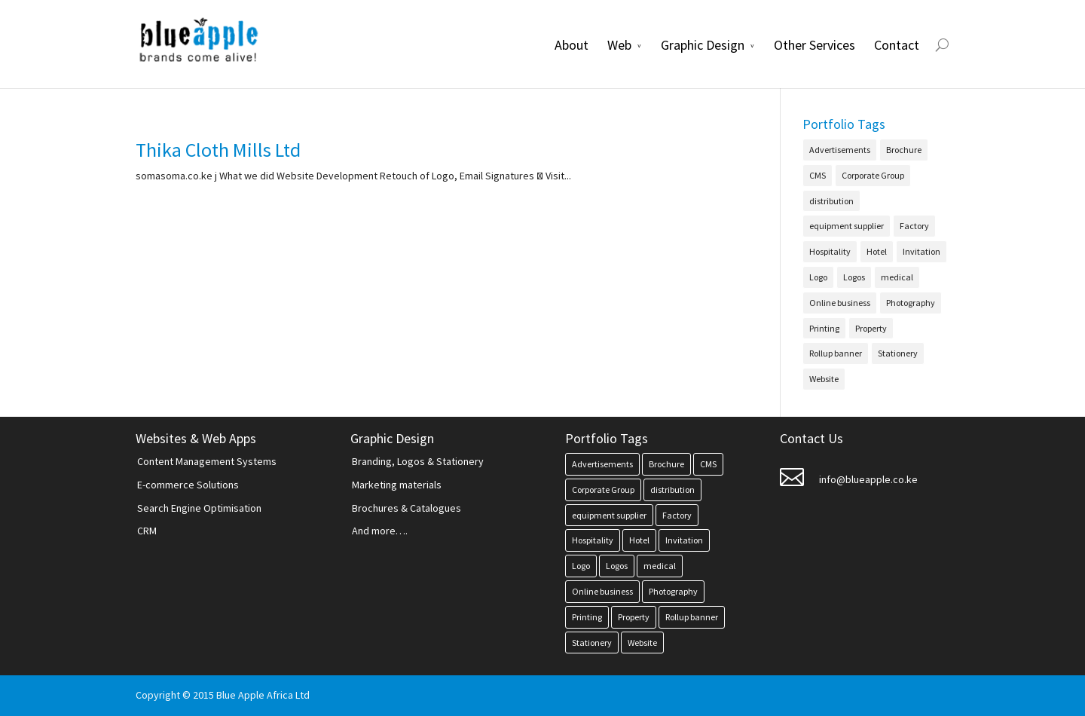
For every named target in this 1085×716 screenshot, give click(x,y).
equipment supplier (846, 225)
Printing (824, 328)
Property (871, 328)
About (571, 45)
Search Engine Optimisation (199, 508)
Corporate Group (873, 175)
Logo (818, 277)
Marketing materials (397, 484)
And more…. (380, 530)
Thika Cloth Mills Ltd (218, 149)
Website (824, 378)
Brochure (903, 149)
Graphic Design (702, 45)
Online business (839, 302)
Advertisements (839, 149)
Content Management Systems (207, 461)
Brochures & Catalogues (406, 508)
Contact (896, 45)
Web (619, 45)
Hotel (876, 251)
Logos (854, 277)
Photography (910, 302)
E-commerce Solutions (188, 484)
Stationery (898, 353)
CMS (817, 175)
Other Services (814, 45)
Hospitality (830, 251)
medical (897, 277)
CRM (147, 530)
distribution (831, 201)
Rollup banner (835, 353)
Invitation (921, 251)
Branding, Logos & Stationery (418, 461)
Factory (914, 225)
